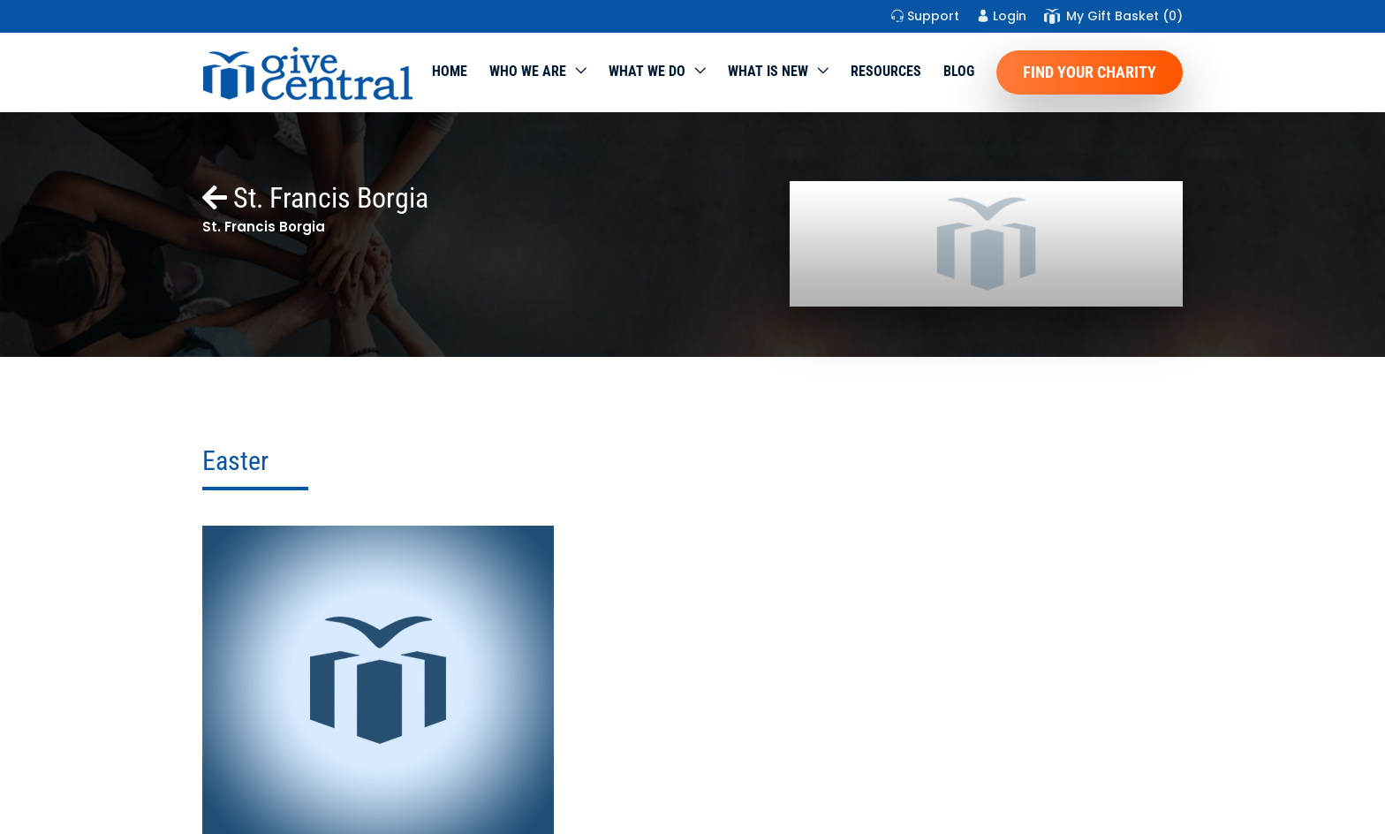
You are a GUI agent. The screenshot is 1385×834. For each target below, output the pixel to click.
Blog (958, 71)
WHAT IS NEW (768, 71)
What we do (647, 71)
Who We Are (527, 71)
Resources (886, 71)
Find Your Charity (1089, 72)
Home (449, 71)
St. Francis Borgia (315, 198)
